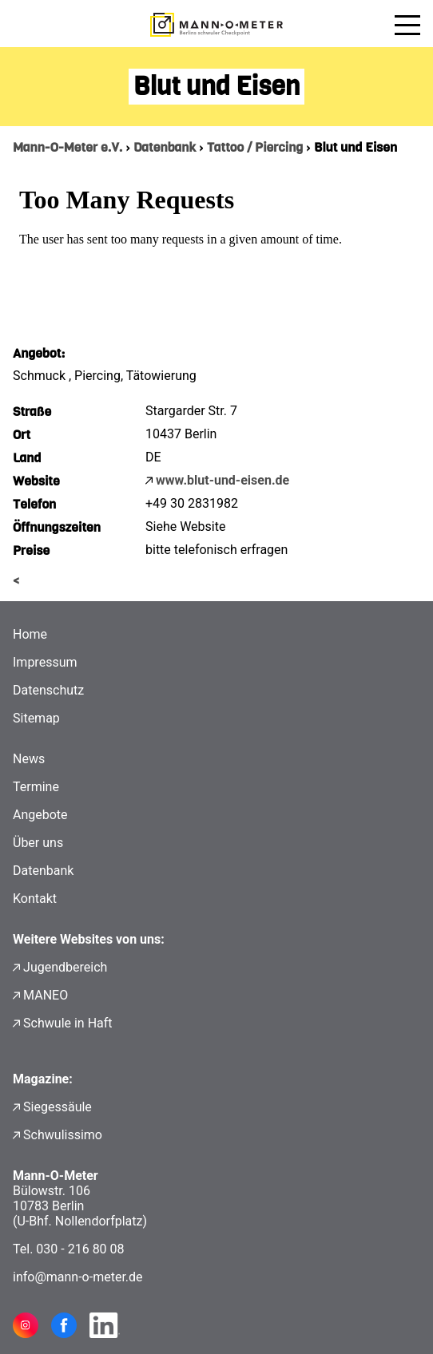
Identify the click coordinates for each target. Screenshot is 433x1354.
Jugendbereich (65, 967)
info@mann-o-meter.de (78, 1277)
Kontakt (35, 898)
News (29, 758)
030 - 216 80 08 (80, 1249)
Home (30, 634)
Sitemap (36, 718)
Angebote (40, 814)
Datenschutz (48, 690)
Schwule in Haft (67, 1023)
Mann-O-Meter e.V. (67, 147)
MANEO (45, 995)
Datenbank (164, 147)
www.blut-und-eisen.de (222, 480)
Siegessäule (57, 1106)
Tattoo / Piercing (255, 147)
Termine (36, 786)
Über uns (38, 842)
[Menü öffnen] (407, 25)
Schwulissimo (62, 1134)
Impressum (45, 662)
